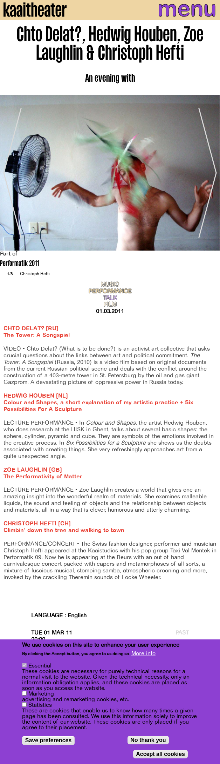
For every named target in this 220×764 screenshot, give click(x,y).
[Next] (209, 173)
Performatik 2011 (19, 264)
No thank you (148, 740)
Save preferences (48, 740)
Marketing (41, 693)
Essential (39, 665)
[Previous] (11, 173)
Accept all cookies (160, 754)
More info (143, 653)
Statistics (40, 705)
